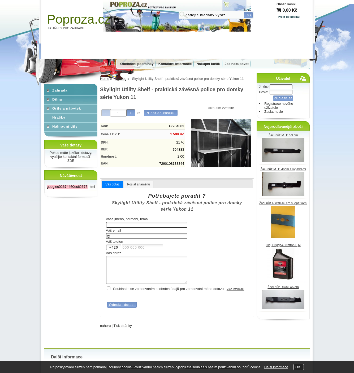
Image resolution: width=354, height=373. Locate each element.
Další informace (276, 367)
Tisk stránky (123, 326)
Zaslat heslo (273, 112)
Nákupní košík (208, 64)
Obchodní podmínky (137, 64)
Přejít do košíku (289, 16)
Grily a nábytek (66, 108)
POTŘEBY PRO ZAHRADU (66, 28)
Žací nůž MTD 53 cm (283, 135)
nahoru (105, 326)
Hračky (58, 117)
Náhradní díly (64, 126)
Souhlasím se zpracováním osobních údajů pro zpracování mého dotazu (168, 289)
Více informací (235, 289)
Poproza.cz (79, 19)
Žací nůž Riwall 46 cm (283, 287)
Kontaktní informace (175, 64)
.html (71, 187)
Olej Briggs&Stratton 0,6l (283, 245)
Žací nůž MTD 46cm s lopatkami (283, 169)
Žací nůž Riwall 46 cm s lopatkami (283, 203)
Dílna (57, 99)
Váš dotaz (112, 184)
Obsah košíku (287, 4)
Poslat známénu (138, 184)
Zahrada (60, 90)
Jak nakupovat (237, 64)
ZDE (70, 161)
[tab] (112, 185)
